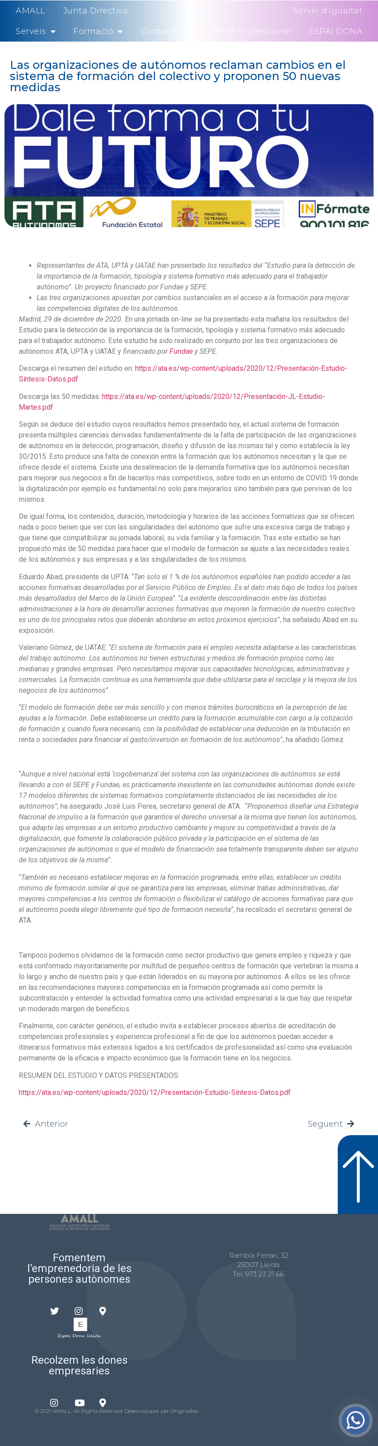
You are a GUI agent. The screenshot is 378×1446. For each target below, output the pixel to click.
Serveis (35, 31)
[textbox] (189, 287)
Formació (98, 31)
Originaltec (184, 1411)
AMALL (30, 11)
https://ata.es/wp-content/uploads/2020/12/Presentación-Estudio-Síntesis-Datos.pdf (155, 1092)
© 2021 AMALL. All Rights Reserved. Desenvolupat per (102, 1411)
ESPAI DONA (335, 31)
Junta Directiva (95, 11)
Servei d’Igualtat (328, 11)
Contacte (160, 31)
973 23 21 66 (264, 1274)
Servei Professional (250, 31)
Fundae (181, 351)
